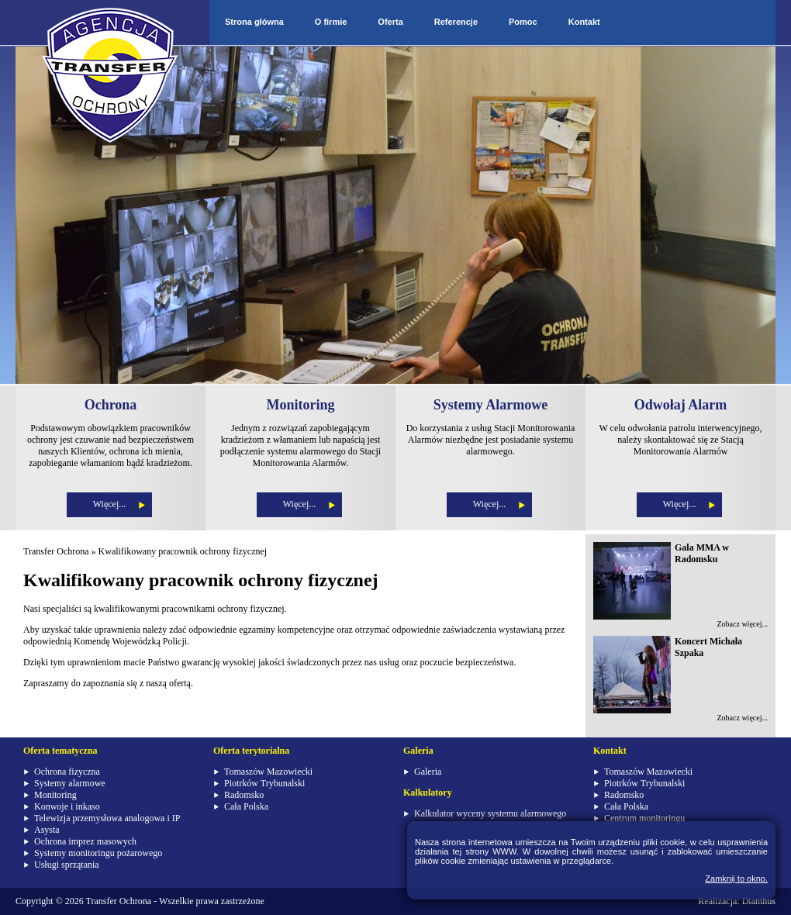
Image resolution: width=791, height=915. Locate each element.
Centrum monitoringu (644, 818)
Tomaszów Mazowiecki (268, 771)
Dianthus (758, 901)
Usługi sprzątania (66, 864)
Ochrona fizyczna (67, 771)
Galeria (427, 771)
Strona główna (254, 21)
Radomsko (244, 794)
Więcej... (109, 504)
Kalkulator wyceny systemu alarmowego (490, 813)
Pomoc (523, 21)
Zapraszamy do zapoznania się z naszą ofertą (107, 683)
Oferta (390, 21)
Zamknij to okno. (736, 878)
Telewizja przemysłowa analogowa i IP (107, 818)
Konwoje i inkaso (67, 806)
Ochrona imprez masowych (85, 841)
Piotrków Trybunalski (264, 783)
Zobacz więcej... (742, 624)
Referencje (456, 21)
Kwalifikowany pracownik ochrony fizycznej (183, 551)
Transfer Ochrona (56, 551)
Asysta (47, 829)
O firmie (331, 21)
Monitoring (55, 794)
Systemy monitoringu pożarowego (98, 853)
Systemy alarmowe (69, 783)
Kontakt (584, 21)
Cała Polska (246, 806)
